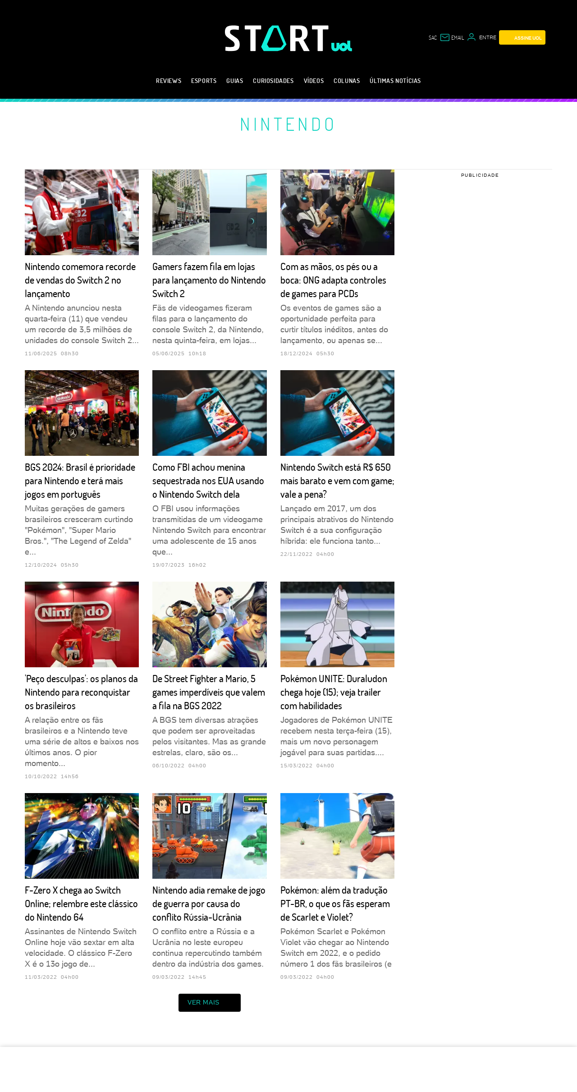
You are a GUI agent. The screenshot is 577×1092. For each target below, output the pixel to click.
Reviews (168, 80)
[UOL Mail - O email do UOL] (452, 37)
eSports (203, 80)
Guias (234, 80)
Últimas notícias (395, 80)
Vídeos (314, 80)
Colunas (347, 80)
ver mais (210, 1002)
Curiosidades (273, 80)
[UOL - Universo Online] (342, 46)
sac (433, 37)
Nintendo (288, 123)
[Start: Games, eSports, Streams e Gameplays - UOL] (278, 38)
